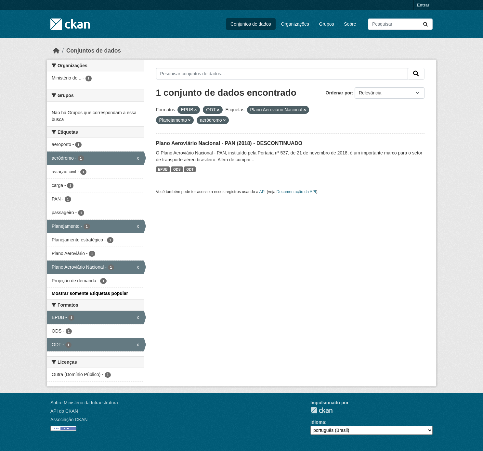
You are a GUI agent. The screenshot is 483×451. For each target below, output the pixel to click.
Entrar (423, 5)
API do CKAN (64, 411)
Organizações (295, 24)
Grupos (326, 24)
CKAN (321, 410)
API (262, 191)
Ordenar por (339, 92)
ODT (189, 169)
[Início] (56, 50)
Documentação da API (296, 191)
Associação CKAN (68, 419)
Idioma (317, 422)
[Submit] (425, 24)
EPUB (162, 169)
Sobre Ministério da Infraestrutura (84, 402)
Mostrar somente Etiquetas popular (90, 293)
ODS (177, 169)
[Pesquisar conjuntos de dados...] (400, 24)
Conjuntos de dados (250, 24)
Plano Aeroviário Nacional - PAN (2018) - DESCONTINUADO (229, 143)
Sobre (350, 24)
